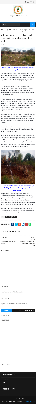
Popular (17, 311)
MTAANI (15, 29)
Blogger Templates (30, 401)
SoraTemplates (11, 401)
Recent (6, 311)
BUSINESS (8, 29)
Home (2, 29)
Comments (29, 311)
